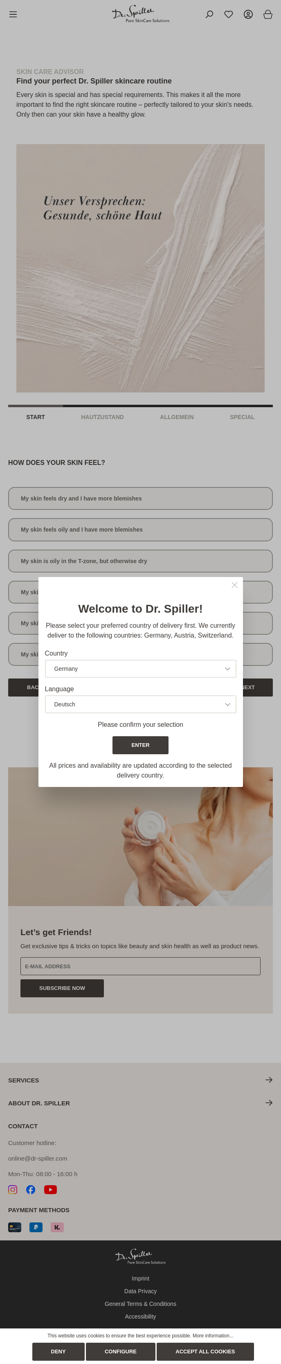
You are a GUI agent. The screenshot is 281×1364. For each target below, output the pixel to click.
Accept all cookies (205, 1351)
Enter (140, 745)
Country (56, 653)
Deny (58, 1351)
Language (59, 688)
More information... (213, 1336)
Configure (121, 1351)
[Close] (235, 586)
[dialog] (140, 682)
